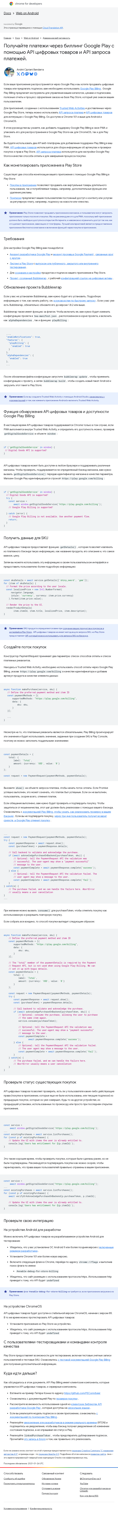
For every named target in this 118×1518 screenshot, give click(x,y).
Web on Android (27, 13)
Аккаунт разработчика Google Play (30, 254)
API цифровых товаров (99, 112)
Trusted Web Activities (72, 108)
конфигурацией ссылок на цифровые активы (86, 278)
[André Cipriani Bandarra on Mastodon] (27, 75)
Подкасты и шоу (50, 1493)
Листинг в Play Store (21, 263)
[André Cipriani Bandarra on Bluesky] (31, 75)
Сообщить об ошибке (14, 1478)
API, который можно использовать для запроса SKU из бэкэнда (56, 635)
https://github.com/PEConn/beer (82, 1393)
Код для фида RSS (89, 1495)
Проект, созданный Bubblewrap (28, 278)
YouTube (84, 1483)
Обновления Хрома (51, 1478)
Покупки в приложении (23, 185)
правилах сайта (98, 1454)
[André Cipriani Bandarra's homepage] (35, 75)
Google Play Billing (90, 88)
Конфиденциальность (41, 1508)
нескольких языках (79, 1408)
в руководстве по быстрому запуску (75, 300)
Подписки (15, 198)
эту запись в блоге (35, 1439)
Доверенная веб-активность (56, 38)
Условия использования (15, 1508)
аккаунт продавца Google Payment (73, 254)
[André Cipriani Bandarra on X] (18, 75)
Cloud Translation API (53, 27)
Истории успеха (50, 1483)
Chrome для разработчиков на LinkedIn (95, 1489)
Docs (7, 13)
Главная (7, 38)
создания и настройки (28, 272)
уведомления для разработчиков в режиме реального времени (60, 1422)
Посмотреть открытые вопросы (19, 1483)
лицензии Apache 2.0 (49, 1454)
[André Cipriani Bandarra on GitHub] (22, 75)
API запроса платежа (71, 112)
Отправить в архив (51, 1488)
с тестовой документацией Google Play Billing (84, 1359)
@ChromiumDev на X (90, 1478)
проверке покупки (66, 1398)
